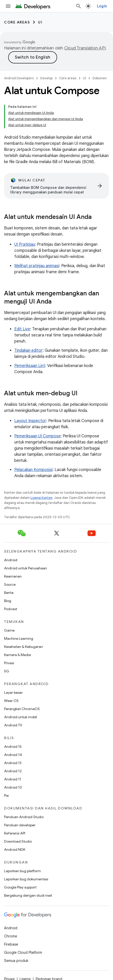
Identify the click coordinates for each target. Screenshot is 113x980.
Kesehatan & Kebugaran (23, 646)
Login (102, 6)
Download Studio (18, 841)
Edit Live (22, 329)
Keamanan (13, 576)
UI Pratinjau (24, 244)
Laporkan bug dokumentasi (26, 879)
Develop (46, 78)
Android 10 (13, 787)
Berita (9, 592)
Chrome (10, 936)
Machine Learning (18, 638)
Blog (7, 600)
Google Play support (20, 887)
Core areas (17, 22)
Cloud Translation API (85, 48)
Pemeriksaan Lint (29, 365)
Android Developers (19, 78)
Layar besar (13, 692)
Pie (6, 795)
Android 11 (12, 779)
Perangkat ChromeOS (22, 709)
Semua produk (16, 960)
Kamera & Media (17, 654)
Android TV (13, 725)
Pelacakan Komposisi (33, 469)
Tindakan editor (28, 350)
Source (10, 584)
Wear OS (11, 700)
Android (10, 560)
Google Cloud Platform (23, 952)
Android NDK (14, 849)
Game (9, 630)
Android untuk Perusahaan (25, 568)
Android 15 (13, 746)
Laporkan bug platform (22, 871)
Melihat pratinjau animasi (36, 265)
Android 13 (12, 763)
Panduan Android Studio (24, 817)
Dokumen (100, 78)
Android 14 (13, 754)
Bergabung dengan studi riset (28, 895)
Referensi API (14, 833)
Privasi (9, 663)
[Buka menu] (8, 6)
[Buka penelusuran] (79, 6)
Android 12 (13, 771)
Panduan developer (19, 825)
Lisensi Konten (42, 497)
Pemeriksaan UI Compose (37, 436)
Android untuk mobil (20, 717)
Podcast (10, 609)
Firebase (11, 944)
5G (6, 671)
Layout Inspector (30, 420)
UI (40, 22)
